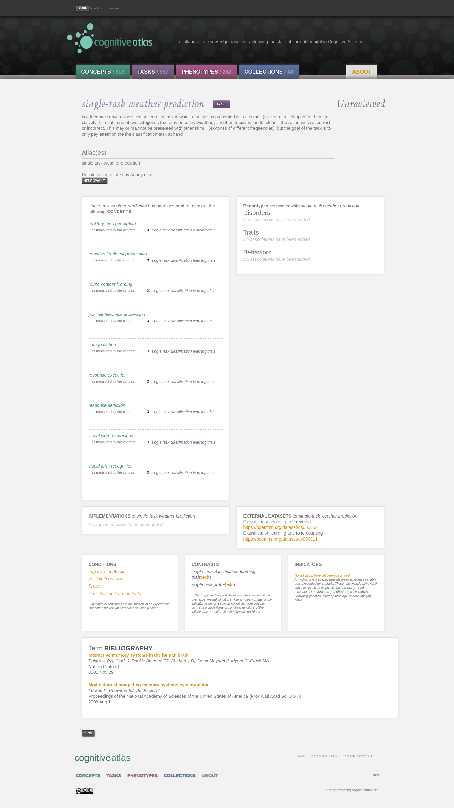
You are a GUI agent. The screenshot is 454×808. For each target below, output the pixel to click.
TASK (221, 104)
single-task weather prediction (118, 205)
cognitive (225, 757)
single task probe (208, 584)
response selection (107, 405)
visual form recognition (111, 466)
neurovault (94, 181)
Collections (268, 72)
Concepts (103, 72)
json (88, 733)
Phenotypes (206, 72)
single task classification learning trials (184, 230)
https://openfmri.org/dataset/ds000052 (280, 527)
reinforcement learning (110, 284)
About (361, 72)
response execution (108, 375)
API (375, 775)
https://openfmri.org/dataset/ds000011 (280, 539)
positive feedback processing (117, 314)
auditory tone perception (112, 223)
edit (206, 577)
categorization (102, 344)
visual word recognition (111, 435)
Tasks (153, 72)
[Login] (83, 8)
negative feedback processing (118, 253)
